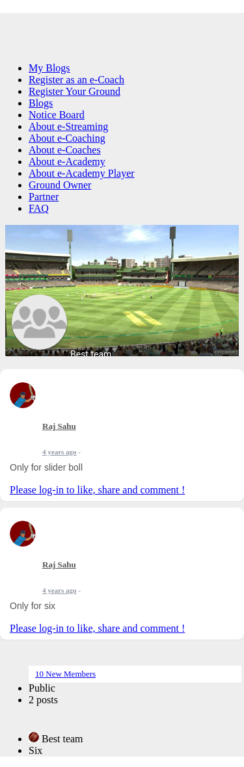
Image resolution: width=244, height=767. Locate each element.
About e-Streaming (68, 126)
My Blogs (49, 67)
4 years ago (59, 452)
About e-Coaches (65, 149)
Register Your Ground (74, 91)
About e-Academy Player (82, 173)
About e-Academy (67, 161)
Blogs (41, 103)
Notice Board (57, 114)
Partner (44, 196)
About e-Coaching (67, 138)
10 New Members (65, 674)
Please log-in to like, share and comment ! (97, 489)
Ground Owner (60, 184)
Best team (90, 354)
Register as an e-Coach (76, 79)
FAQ (39, 208)
